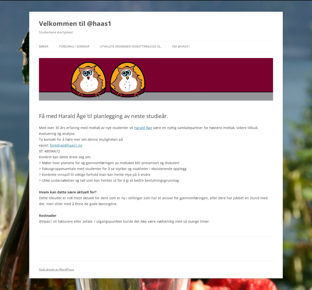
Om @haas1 (181, 46)
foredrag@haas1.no (66, 145)
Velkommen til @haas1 (75, 23)
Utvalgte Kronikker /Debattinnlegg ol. (130, 46)
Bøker (43, 46)
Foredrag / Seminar (74, 46)
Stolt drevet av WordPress (56, 269)
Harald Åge (143, 127)
